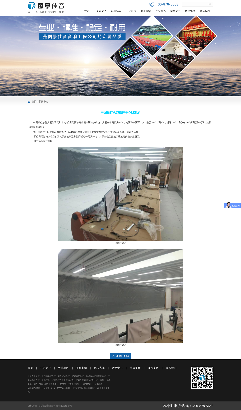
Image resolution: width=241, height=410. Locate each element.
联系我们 (205, 11)
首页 (86, 11)
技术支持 (190, 11)
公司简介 (102, 11)
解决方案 (146, 11)
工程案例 (131, 11)
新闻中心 (43, 101)
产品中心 (160, 11)
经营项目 (116, 11)
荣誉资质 (175, 11)
